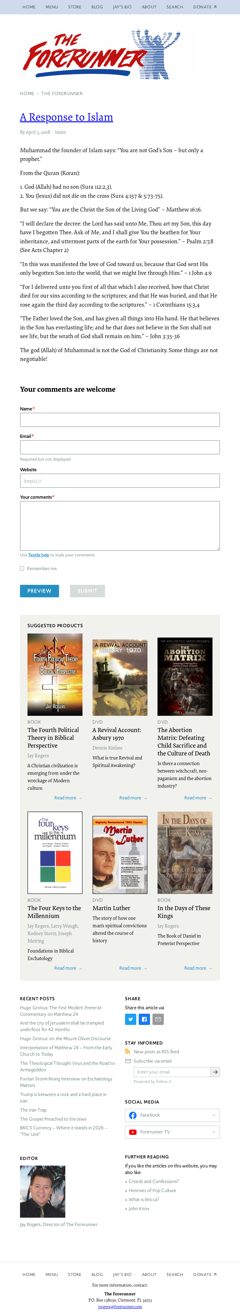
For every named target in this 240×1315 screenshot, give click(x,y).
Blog (97, 7)
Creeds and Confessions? (154, 1181)
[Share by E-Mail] (158, 1019)
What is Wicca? (144, 1199)
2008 (45, 132)
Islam (60, 132)
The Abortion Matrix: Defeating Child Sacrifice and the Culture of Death (184, 741)
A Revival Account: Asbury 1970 (116, 733)
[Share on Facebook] (144, 1019)
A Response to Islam (66, 116)
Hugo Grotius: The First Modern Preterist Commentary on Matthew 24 (61, 1011)
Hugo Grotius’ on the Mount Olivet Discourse (65, 1039)
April (31, 132)
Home (29, 7)
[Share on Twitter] (130, 1019)
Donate (202, 1275)
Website (28, 469)
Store (75, 7)
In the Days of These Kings (184, 912)
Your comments (36, 497)
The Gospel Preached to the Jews (53, 1119)
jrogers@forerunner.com (120, 1306)
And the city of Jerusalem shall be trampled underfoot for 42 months (62, 1026)
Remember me (42, 568)
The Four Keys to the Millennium (54, 912)
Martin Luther (111, 908)
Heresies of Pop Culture (152, 1190)
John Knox (139, 1209)
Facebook (150, 1115)
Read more (65, 797)
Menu (52, 7)
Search (175, 7)
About (149, 7)
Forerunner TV (155, 1132)
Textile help (38, 555)
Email (25, 436)
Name (26, 408)
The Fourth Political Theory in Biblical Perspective (53, 737)
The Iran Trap (33, 1110)
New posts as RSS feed (156, 1052)
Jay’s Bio (122, 7)
